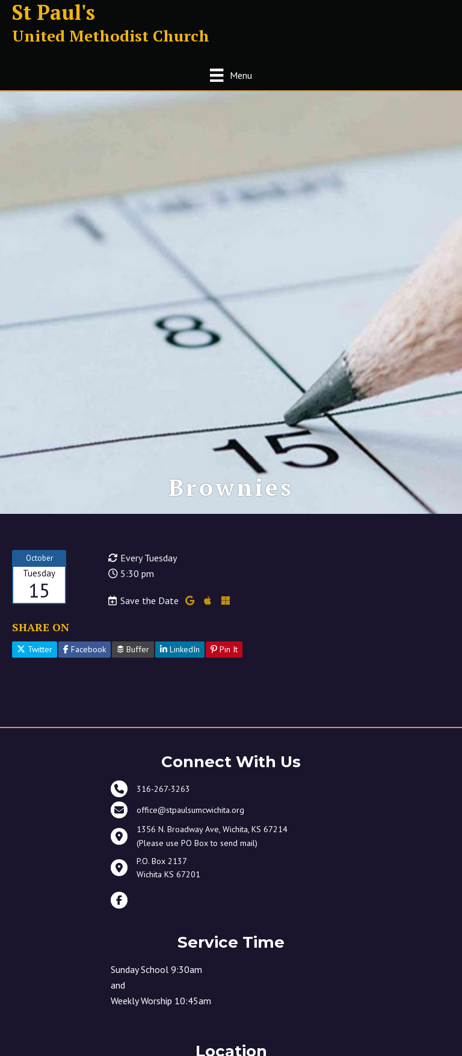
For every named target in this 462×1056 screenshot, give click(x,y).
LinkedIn (180, 649)
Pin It (224, 649)
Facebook (84, 649)
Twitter (34, 649)
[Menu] (231, 75)
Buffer (133, 649)
